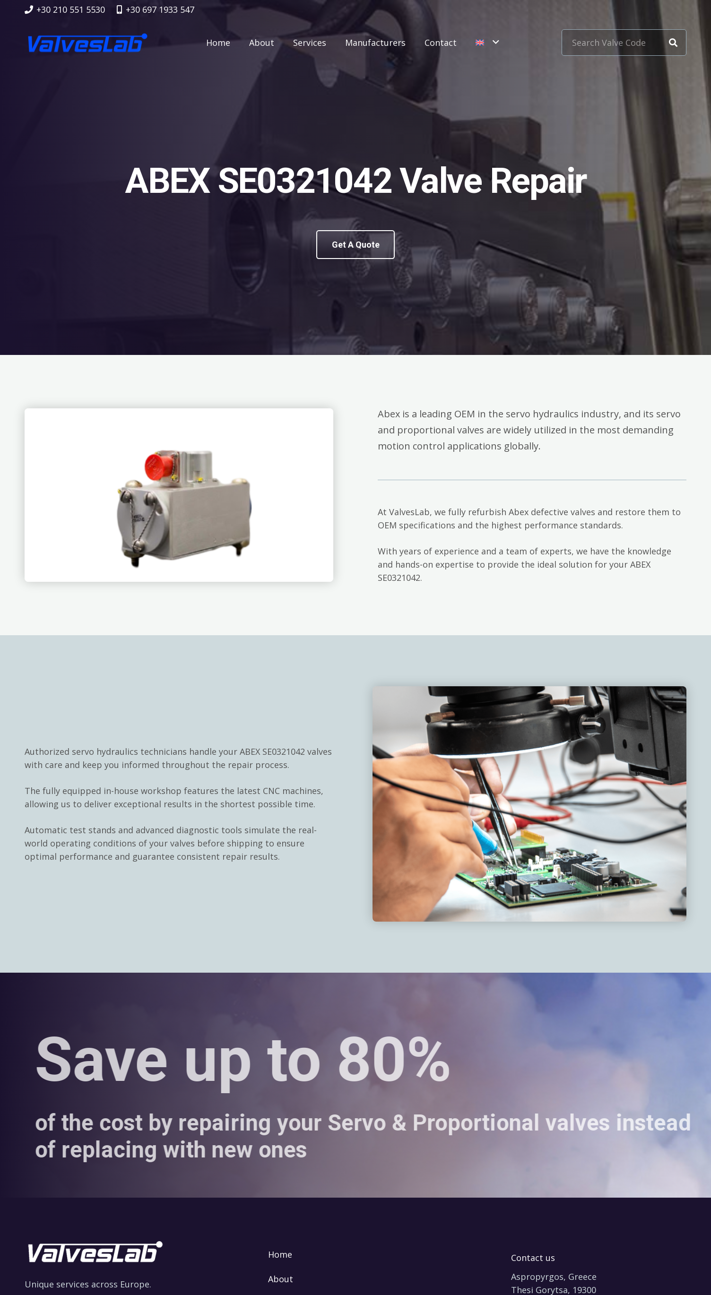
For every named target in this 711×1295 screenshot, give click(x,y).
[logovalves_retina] (88, 42)
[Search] (673, 42)
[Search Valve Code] (624, 42)
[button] (487, 42)
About (280, 1279)
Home (280, 1254)
